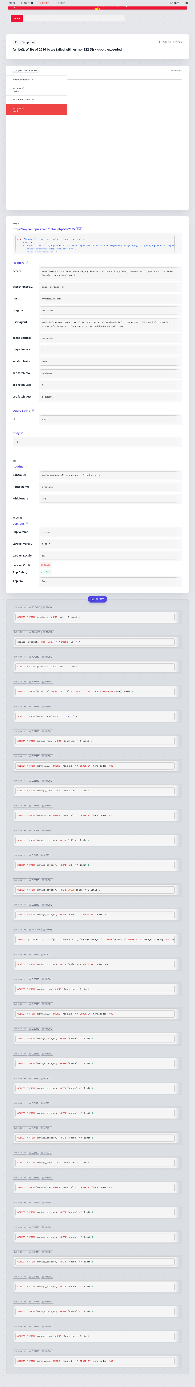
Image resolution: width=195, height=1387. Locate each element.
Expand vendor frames (25, 70)
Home (17, 18)
